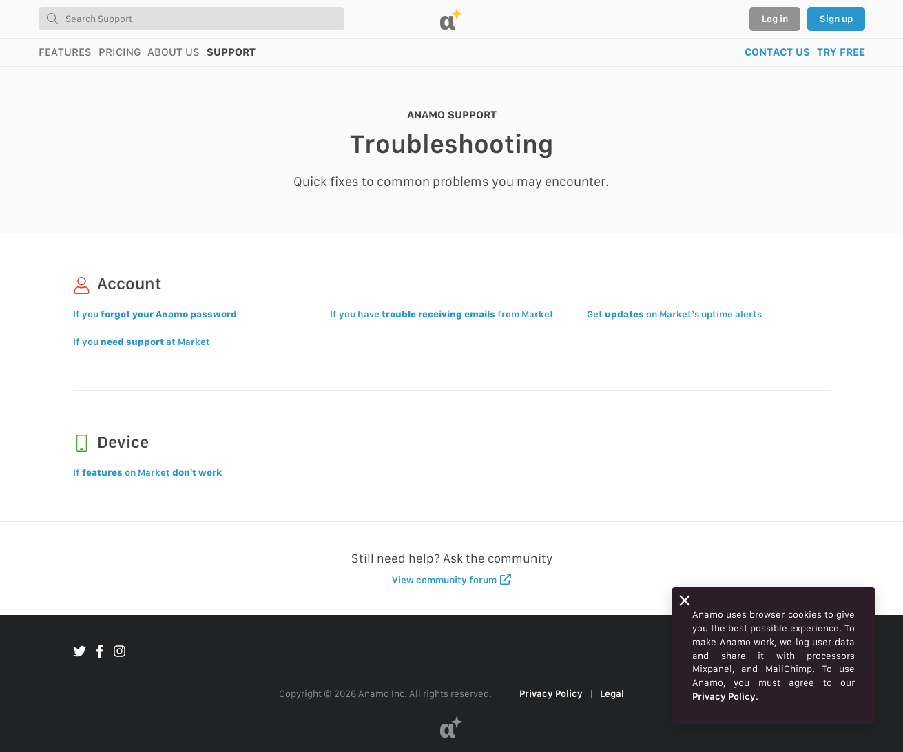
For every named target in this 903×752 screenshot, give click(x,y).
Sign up (836, 18)
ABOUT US (173, 52)
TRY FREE (841, 52)
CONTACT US (777, 52)
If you (155, 314)
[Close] (684, 600)
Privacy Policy (551, 693)
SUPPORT (231, 52)
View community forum (451, 579)
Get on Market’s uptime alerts (674, 314)
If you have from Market (442, 314)
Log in (775, 18)
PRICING (119, 52)
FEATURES (65, 52)
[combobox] (191, 18)
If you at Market (141, 341)
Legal (612, 693)
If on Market (147, 472)
